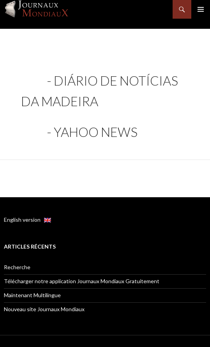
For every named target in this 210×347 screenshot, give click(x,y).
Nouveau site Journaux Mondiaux (44, 309)
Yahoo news (96, 132)
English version (27, 219)
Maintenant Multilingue (32, 295)
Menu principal (200, 9)
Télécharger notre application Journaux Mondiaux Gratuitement (81, 281)
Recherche (17, 267)
